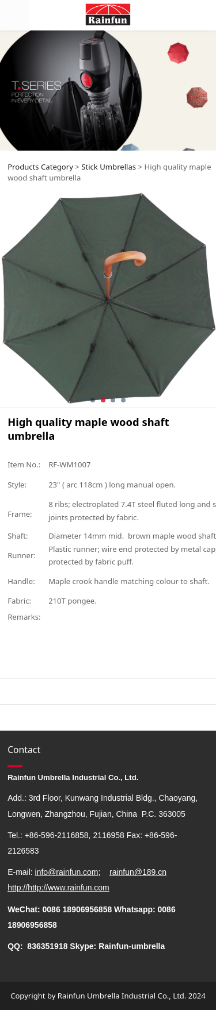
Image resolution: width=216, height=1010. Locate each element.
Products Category (40, 167)
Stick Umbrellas (108, 167)
